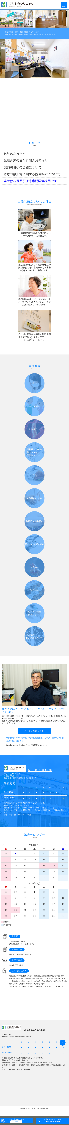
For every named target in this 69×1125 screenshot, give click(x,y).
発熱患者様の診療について (23, 167)
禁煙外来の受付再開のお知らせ (26, 160)
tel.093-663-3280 (40, 770)
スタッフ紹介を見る (34, 731)
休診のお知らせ (15, 153)
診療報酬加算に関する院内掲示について (32, 174)
